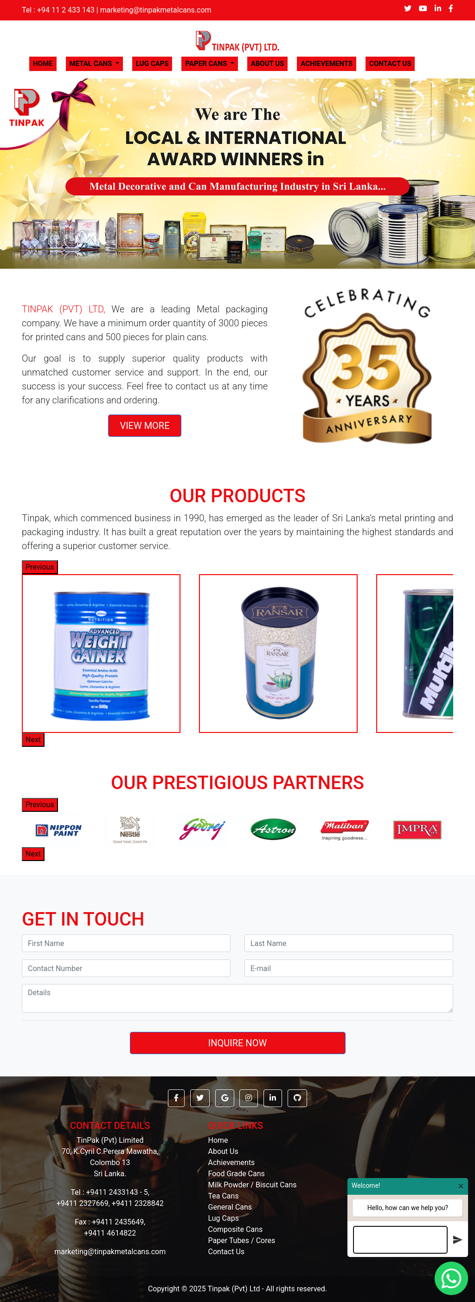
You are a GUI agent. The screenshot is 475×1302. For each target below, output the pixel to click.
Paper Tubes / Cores (242, 1240)
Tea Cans (223, 1196)
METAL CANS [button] (92, 63)
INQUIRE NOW (237, 1043)
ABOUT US (267, 63)
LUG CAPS (152, 63)
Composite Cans (235, 1229)
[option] (101, 653)
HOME (45, 63)
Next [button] (33, 739)
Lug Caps (223, 1218)
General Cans (230, 1207)
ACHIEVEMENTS (327, 63)
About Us (223, 1151)
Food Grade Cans (236, 1173)
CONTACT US (390, 63)
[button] (35, 173)
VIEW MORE (144, 425)
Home (218, 1140)
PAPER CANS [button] (206, 63)
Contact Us (226, 1251)
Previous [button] (40, 567)
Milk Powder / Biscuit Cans (252, 1184)
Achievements (231, 1162)
